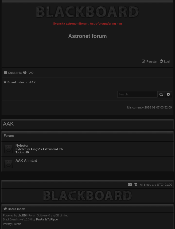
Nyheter (22, 145)
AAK (8, 124)
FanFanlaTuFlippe (47, 219)
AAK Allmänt (26, 160)
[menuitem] (165, 61)
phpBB (22, 215)
